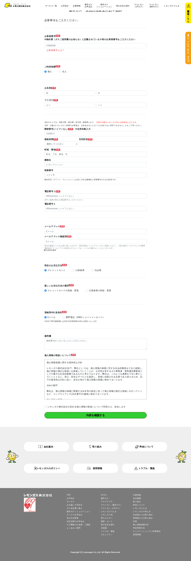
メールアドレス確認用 (57, 236)
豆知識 (104, 528)
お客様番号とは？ (55, 50)
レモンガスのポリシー (48, 468)
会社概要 (137, 498)
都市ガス (105, 498)
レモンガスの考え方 (142, 511)
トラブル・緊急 (146, 468)
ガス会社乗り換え (74, 508)
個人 (50, 72)
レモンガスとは (140, 508)
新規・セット (107, 521)
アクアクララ (107, 501)
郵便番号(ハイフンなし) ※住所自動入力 (67, 129)
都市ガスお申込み (88, 5)
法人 (64, 72)
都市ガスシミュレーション (104, 5)
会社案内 (48, 446)
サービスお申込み (74, 514)
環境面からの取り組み (143, 518)
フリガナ (51, 100)
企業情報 (77, 6)
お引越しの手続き (74, 505)
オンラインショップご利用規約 (146, 531)
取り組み (97, 446)
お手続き (65, 6)
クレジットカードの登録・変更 (63, 290)
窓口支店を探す (123, 6)
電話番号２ (50, 204)
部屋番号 (48, 170)
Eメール (52, 317)
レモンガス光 (107, 514)
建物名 (47, 160)
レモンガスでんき (171, 6)
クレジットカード (56, 270)
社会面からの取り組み (143, 514)
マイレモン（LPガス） (188, 48)
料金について (147, 446)
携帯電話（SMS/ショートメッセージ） (85, 317)
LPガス (104, 495)
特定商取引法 (139, 528)
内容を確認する (95, 415)
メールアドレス (54, 226)
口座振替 (80, 270)
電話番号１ (52, 191)
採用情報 (97, 468)
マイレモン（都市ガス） (154, 5)
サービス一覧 (51, 6)
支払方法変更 (73, 518)
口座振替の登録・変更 (100, 290)
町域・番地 (52, 150)
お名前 (50, 88)
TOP (69, 495)
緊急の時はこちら (188, 15)
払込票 (98, 270)
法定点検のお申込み (75, 521)
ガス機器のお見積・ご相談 (78, 524)
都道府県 (51, 139)
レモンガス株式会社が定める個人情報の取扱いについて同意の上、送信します (87, 407)
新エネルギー (107, 518)
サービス (71, 501)
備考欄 (47, 336)
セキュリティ (107, 534)
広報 (135, 521)
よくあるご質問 (74, 528)
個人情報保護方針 (141, 524)
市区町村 (85, 139)
